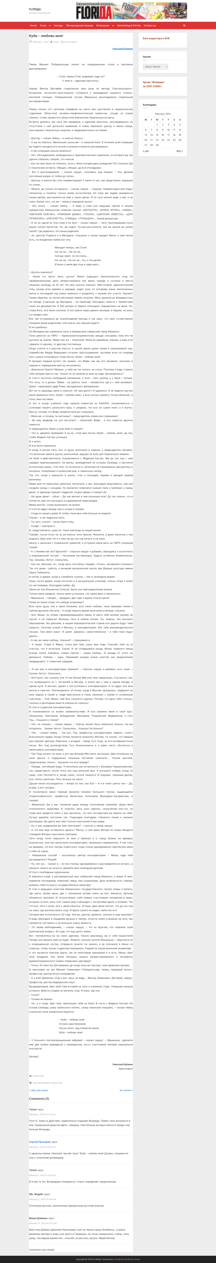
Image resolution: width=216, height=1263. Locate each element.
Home (33, 25)
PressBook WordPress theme (127, 1259)
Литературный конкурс (79, 25)
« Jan (146, 150)
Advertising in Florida (129, 25)
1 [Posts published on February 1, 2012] (157, 124)
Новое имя (38, 1076)
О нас (43, 25)
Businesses (102, 25)
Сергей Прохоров (40, 1141)
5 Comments (70, 42)
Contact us (150, 25)
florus (56, 41)
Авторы (58, 25)
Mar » (180, 150)
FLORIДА (35, 9)
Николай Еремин (41, 1083)
